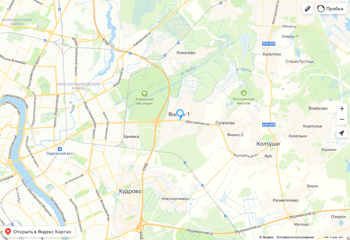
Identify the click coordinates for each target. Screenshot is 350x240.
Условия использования (295, 237)
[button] (307, 8)
